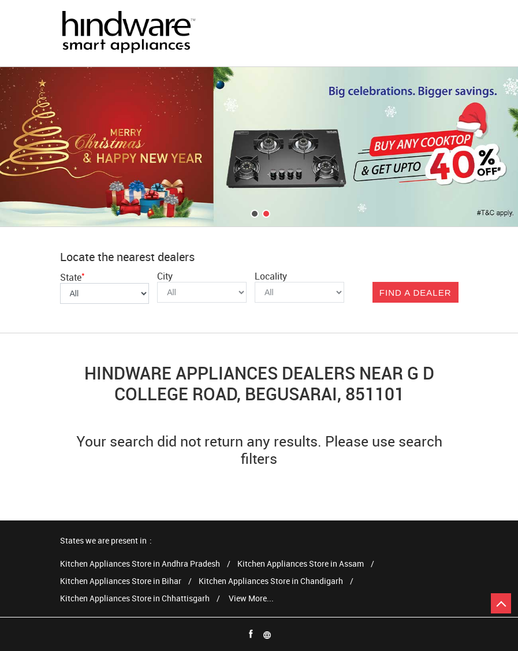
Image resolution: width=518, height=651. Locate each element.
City (165, 276)
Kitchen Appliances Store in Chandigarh (271, 581)
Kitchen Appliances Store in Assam (300, 564)
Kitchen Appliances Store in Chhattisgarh (135, 599)
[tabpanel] (259, 147)
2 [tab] (265, 212)
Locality (271, 276)
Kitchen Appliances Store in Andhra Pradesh (140, 564)
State (72, 277)
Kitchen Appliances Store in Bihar (120, 581)
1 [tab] (253, 212)
